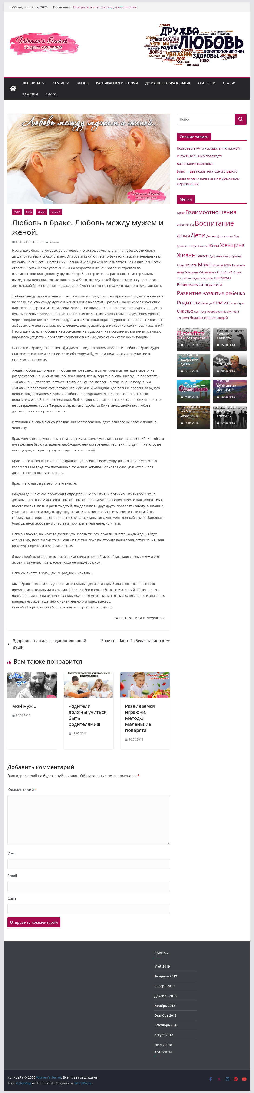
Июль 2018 (163, 1045)
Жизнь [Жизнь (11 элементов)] (186, 255)
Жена (17, 211)
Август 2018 (163, 1035)
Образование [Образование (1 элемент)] (207, 272)
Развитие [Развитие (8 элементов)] (189, 293)
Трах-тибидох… (226, 362)
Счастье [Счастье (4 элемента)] (185, 311)
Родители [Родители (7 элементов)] (189, 302)
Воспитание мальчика (195, 163)
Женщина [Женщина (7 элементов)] (232, 245)
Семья (58, 83)
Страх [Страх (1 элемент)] (240, 303)
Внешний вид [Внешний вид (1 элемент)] (185, 224)
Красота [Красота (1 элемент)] (236, 256)
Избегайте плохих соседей (226, 411)
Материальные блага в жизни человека (192, 408)
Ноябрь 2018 (164, 1005)
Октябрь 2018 (165, 1015)
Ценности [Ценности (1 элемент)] (183, 318)
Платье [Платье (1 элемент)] (181, 278)
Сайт (11, 898)
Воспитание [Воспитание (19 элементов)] (214, 223)
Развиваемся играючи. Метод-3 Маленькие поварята (140, 718)
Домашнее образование (168, 83)
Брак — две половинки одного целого (207, 171)
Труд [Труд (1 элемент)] (203, 311)
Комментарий (22, 789)
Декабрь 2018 (165, 996)
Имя (11, 853)
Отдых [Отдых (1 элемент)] (237, 272)
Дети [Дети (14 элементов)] (198, 235)
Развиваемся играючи (117, 83)
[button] (42, 83)
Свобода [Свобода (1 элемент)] (206, 303)
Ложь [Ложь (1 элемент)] (180, 265)
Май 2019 (162, 966)
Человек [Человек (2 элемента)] (196, 317)
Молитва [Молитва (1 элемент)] (217, 265)
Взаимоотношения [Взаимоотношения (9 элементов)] (210, 212)
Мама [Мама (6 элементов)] (204, 264)
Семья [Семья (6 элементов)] (220, 302)
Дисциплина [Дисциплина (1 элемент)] (225, 236)
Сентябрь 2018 (166, 1025)
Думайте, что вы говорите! (193, 336)
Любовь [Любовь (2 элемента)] (191, 265)
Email (12, 875)
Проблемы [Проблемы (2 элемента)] (222, 278)
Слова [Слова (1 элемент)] (232, 303)
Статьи (229, 83)
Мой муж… (24, 706)
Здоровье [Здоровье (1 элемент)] (216, 256)
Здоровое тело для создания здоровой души (46, 644)
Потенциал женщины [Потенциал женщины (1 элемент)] (199, 278)
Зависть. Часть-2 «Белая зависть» (135, 640)
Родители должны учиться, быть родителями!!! (88, 715)
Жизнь (82, 83)
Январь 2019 (164, 986)
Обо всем (206, 83)
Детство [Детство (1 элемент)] (211, 236)
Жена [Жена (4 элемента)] (213, 245)
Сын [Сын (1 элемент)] (196, 311)
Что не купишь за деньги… (226, 385)
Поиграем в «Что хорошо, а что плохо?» (105, 7)
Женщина (31, 83)
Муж (29, 211)
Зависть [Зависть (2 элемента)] (202, 256)
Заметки (30, 94)
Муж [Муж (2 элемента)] (227, 265)
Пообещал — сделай (193, 388)
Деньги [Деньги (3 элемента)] (183, 235)
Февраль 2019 (165, 976)
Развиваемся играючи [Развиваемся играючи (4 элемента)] (199, 284)
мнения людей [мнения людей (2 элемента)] (216, 317)
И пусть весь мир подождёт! (199, 156)
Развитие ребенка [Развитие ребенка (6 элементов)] (223, 293)
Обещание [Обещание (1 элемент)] (191, 272)
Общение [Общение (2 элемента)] (224, 272)
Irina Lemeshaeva (47, 242)
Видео (51, 94)
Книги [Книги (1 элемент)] (227, 256)
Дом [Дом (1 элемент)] (236, 236)
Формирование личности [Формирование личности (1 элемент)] (223, 311)
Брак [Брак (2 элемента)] (181, 213)
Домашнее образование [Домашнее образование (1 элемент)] (192, 246)
